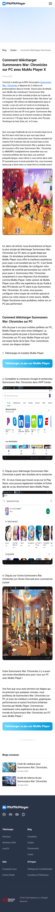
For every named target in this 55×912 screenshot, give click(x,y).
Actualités (32, 836)
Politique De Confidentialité (40, 869)
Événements (33, 848)
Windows (6, 836)
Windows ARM (9, 842)
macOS (5, 848)
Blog (4, 50)
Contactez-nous (9, 869)
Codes (30, 854)
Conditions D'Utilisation (38, 875)
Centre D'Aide (8, 875)
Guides (13, 50)
